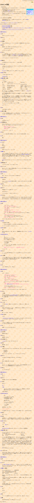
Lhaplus (3, 220)
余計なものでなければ (5, 428)
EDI (2, 72)
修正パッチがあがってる (8, 464)
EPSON (3, 159)
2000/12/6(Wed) (3, 269)
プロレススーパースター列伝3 (6, 25)
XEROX (23, 154)
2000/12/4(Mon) (3, 171)
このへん (27, 90)
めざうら (6, 234)
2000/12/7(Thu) (3, 329)
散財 (2, 78)
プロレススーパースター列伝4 (6, 26)
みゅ (3, 385)
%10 (1, 107)
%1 (0, 33)
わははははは (4, 76)
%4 (0, 135)
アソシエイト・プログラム (13, 22)
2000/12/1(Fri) (2, 31)
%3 (0, 41)
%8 (0, 72)
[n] (6, 140)
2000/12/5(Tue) (3, 201)
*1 (2, 447)
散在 (2, 151)
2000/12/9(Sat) (2, 456)
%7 (0, 64)
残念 (6, 424)
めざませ (3, 234)
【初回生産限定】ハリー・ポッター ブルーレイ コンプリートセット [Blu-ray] (12, 29)
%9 (0, 78)
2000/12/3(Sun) (3, 140)
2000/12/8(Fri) (2, 372)
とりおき (9, 181)
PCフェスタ (4, 70)
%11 (1, 111)
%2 (0, 37)
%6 (0, 60)
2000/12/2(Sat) (2, 116)
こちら (13, 13)
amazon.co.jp (5, 22)
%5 (0, 52)
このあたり (8, 10)
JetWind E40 (27, 154)
